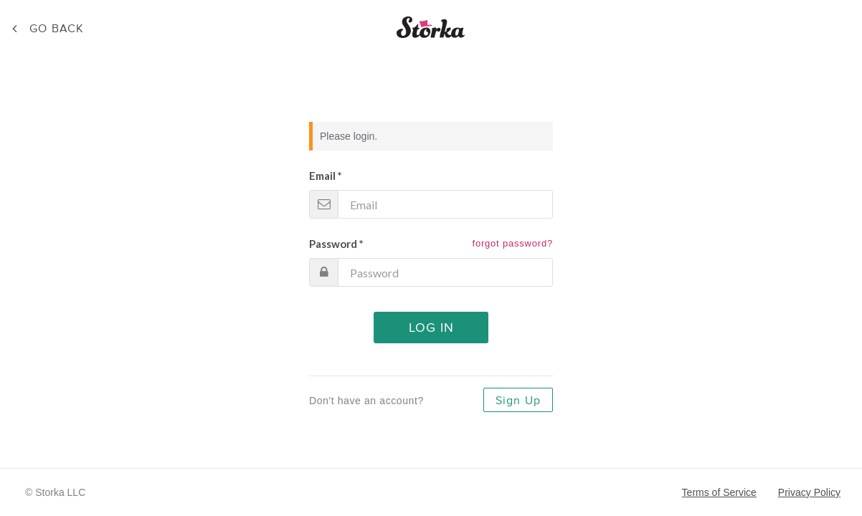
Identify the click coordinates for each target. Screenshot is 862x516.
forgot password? (512, 243)
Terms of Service (719, 492)
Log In (431, 328)
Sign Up (518, 400)
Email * (325, 175)
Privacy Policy (809, 492)
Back (56, 28)
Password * (336, 243)
